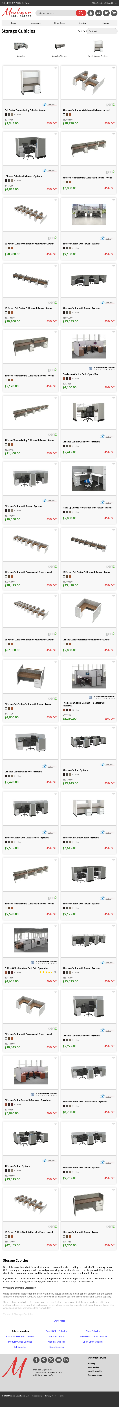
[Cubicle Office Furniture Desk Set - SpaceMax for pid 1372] (31, 951)
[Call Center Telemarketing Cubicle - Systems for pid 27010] (30, 95)
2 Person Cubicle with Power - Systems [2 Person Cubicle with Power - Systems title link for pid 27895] (81, 1167)
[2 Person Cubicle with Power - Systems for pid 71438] (89, 224)
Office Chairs (59, 23)
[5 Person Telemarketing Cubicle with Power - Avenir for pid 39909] (30, 420)
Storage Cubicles (18, 31)
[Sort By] (101, 31)
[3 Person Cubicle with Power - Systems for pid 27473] (88, 286)
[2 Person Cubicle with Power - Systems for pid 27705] (88, 883)
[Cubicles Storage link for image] (59, 47)
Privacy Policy (50, 1396)
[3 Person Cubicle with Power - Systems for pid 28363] (88, 947)
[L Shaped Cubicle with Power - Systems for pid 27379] (89, 422)
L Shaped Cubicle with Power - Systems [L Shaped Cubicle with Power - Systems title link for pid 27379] (81, 441)
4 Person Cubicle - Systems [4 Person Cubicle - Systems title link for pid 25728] (17, 1166)
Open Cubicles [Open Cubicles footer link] (56, 1346)
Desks (13, 23)
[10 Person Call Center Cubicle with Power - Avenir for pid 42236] (30, 287)
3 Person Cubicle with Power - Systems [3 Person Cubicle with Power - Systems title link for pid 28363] (81, 968)
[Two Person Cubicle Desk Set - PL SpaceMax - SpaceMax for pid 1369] (89, 687)
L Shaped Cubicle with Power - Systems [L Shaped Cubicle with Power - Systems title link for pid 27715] (23, 176)
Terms (61, 1396)
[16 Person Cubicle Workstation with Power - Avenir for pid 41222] (30, 619)
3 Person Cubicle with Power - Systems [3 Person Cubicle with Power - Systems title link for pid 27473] (81, 308)
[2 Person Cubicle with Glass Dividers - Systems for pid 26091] (30, 817)
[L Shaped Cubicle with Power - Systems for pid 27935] (31, 752)
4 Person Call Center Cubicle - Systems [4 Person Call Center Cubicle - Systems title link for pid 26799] (81, 837)
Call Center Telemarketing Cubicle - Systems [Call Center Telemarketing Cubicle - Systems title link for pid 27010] (25, 110)
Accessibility (37, 1396)
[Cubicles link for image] (21, 47)
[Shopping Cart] (114, 13)
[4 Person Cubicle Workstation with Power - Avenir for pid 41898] (89, 94)
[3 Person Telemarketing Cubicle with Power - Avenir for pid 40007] (88, 157)
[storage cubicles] (57, 13)
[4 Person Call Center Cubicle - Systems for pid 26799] (89, 817)
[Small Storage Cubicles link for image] (98, 47)
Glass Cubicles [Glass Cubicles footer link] (93, 1331)
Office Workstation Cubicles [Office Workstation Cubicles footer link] (20, 1336)
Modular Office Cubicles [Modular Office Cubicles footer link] (20, 1341)
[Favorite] (56, 68)
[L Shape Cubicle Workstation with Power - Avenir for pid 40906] (88, 623)
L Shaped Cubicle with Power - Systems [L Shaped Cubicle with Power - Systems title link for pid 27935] (23, 771)
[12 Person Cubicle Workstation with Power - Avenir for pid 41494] (31, 223)
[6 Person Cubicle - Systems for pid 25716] (88, 748)
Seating (82, 23)
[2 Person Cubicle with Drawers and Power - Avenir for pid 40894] (31, 1018)
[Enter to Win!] (98, 15)
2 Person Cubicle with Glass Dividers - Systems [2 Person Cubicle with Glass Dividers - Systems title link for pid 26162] (85, 1101)
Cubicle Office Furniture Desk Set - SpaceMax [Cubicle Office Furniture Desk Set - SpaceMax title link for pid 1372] (26, 968)
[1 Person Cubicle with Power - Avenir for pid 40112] (89, 1217)
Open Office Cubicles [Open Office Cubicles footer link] (93, 1341)
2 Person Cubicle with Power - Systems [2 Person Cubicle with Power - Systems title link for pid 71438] (81, 243)
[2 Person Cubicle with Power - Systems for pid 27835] (30, 487)
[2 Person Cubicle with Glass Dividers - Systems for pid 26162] (88, 1079)
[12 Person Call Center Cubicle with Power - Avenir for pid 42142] (88, 552)
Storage (106, 23)
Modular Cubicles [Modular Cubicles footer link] (56, 1341)
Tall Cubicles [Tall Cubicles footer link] (20, 1346)
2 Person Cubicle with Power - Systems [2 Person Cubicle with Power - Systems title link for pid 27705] (81, 903)
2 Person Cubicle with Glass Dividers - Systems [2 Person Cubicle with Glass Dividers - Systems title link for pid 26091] (27, 837)
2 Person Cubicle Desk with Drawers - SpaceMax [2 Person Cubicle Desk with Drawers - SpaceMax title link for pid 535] (28, 1100)
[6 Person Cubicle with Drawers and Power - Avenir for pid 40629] (30, 553)
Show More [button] (59, 1320)
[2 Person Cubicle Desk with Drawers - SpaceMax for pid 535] (31, 1083)
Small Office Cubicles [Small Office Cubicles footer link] (56, 1331)
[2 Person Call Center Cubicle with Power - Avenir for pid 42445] (30, 689)
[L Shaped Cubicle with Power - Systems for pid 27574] (89, 1018)
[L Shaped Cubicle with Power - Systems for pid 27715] (31, 160)
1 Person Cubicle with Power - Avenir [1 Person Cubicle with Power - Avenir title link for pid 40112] (80, 1232)
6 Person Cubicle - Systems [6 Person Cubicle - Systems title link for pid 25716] (75, 770)
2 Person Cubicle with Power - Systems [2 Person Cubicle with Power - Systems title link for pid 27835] (23, 506)
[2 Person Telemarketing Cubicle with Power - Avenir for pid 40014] (30, 356)
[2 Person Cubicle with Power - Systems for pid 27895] (88, 1145)
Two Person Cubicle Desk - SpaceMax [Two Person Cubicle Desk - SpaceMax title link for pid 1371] (80, 374)
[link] (114, 13)
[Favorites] (106, 15)
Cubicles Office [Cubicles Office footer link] (56, 1336)
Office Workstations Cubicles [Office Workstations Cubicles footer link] (93, 1336)
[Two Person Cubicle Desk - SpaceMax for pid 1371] (89, 357)
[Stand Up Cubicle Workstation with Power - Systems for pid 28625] (89, 490)
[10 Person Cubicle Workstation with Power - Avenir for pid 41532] (31, 1214)
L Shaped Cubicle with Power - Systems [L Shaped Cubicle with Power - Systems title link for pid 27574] (81, 1035)
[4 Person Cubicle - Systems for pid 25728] (30, 1146)
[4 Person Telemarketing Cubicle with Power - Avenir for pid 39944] (30, 882)
